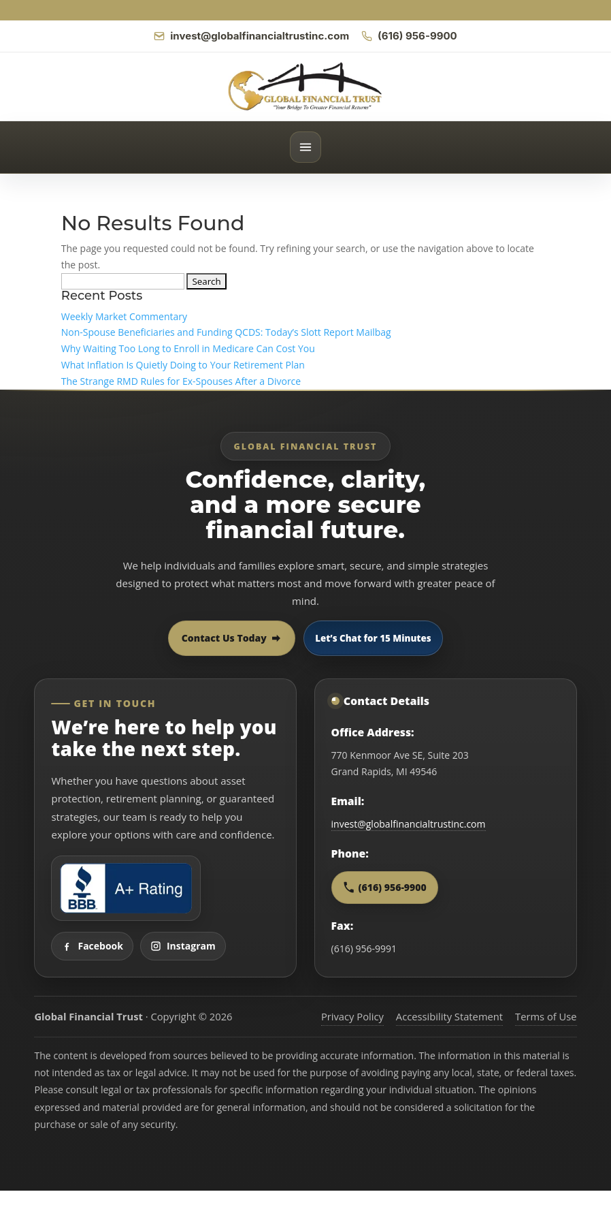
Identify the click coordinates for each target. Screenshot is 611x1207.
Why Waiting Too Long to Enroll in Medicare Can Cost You (188, 348)
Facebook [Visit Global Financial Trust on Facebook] (92, 945)
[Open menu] (305, 147)
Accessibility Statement (449, 1016)
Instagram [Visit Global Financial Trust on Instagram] (183, 945)
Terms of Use (546, 1016)
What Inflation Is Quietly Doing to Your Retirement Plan (183, 364)
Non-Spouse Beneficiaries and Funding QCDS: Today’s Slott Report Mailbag (226, 332)
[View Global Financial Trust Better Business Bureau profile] (125, 888)
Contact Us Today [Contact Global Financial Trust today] (232, 637)
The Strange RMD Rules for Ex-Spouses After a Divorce (181, 381)
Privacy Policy (352, 1016)
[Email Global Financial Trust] (251, 36)
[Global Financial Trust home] (305, 86)
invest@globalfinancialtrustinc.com (408, 823)
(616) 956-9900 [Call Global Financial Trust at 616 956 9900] (385, 887)
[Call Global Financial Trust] (409, 36)
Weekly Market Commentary (124, 316)
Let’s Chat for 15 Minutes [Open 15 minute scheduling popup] (373, 638)
